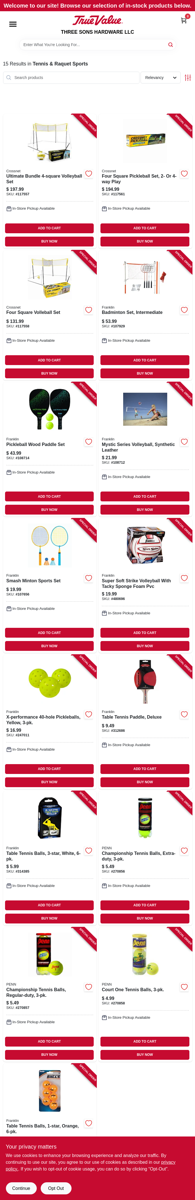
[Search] (171, 44)
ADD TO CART (49, 228)
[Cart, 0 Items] (184, 20)
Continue (21, 1188)
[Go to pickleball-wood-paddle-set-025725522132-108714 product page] (50, 449)
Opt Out (56, 1188)
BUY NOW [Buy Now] (49, 241)
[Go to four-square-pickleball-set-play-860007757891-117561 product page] (145, 181)
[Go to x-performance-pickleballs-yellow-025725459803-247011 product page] (50, 722)
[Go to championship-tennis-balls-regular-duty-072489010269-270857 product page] (50, 994)
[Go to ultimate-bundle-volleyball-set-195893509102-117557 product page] (50, 181)
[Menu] (13, 24)
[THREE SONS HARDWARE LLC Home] (97, 20)
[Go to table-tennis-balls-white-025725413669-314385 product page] (50, 858)
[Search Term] (97, 44)
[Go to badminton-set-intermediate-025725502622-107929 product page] (145, 315)
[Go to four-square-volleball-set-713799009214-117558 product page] (50, 315)
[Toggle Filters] (188, 77)
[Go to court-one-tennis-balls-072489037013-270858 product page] (145, 994)
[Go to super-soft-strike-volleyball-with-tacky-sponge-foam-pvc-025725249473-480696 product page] (145, 586)
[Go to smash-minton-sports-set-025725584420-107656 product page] (50, 586)
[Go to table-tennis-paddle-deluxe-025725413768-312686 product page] (145, 722)
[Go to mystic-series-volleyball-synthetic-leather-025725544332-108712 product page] (145, 449)
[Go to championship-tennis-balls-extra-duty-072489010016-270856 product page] (145, 858)
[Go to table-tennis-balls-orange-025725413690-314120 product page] (50, 1131)
